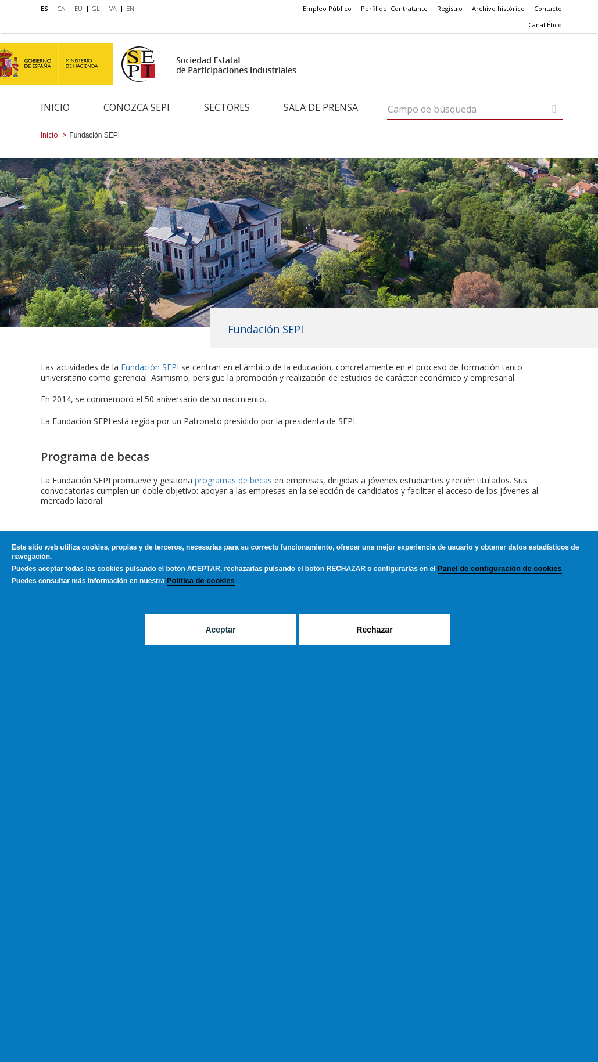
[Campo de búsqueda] (554, 108)
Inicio (55, 107)
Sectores (227, 107)
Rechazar (374, 629)
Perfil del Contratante (394, 8)
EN (130, 8)
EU (78, 8)
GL (96, 8)
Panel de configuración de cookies (500, 568)
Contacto (548, 8)
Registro (450, 8)
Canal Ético (545, 24)
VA (113, 8)
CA (61, 8)
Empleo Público (327, 8)
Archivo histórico (498, 8)
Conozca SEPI (136, 107)
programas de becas (234, 480)
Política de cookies (201, 580)
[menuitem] (47, 9)
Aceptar (220, 629)
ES (44, 8)
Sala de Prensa (321, 107)
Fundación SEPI (150, 367)
